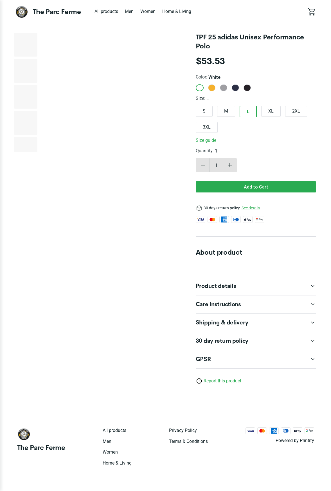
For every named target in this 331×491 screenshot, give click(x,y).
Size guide (206, 140)
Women (148, 11)
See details (251, 208)
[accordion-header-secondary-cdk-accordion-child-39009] (256, 341)
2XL (296, 111)
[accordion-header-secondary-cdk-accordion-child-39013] (256, 359)
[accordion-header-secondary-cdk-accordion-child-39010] (256, 286)
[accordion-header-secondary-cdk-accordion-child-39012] (256, 323)
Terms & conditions (188, 441)
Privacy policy (183, 430)
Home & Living (176, 11)
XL (271, 111)
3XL (207, 127)
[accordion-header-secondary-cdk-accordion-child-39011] (256, 304)
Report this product (222, 381)
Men (129, 11)
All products (106, 11)
